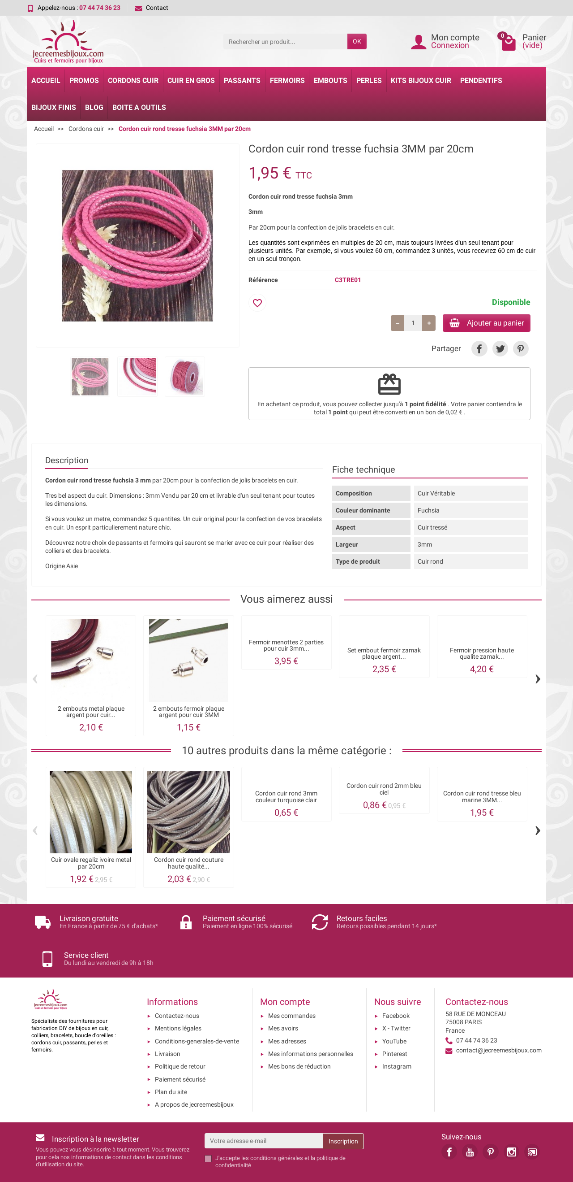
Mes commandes (292, 986)
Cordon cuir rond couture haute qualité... (188, 864)
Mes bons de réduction (299, 1037)
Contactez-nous (177, 986)
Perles (369, 80)
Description (66, 461)
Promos (84, 80)
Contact (151, 7)
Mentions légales (178, 999)
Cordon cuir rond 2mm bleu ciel (384, 790)
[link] (479, 349)
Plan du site (171, 1062)
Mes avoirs (283, 999)
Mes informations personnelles (310, 1024)
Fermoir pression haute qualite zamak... (482, 654)
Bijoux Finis (53, 107)
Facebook (396, 986)
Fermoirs (287, 80)
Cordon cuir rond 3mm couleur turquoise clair (286, 798)
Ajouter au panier (482, 323)
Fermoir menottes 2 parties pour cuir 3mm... (286, 646)
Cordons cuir (133, 80)
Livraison (167, 1024)
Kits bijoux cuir (421, 80)
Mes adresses (287, 1011)
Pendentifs (481, 80)
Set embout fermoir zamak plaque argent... (384, 654)
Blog (94, 107)
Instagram (396, 1037)
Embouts (330, 80)
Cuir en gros (191, 80)
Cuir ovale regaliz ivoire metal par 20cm (91, 864)
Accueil (45, 80)
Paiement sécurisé (180, 1049)
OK (357, 41)
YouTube (394, 1011)
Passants (242, 80)
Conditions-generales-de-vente (197, 1011)
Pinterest (394, 1024)
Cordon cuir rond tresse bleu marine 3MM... (482, 798)
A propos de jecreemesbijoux (194, 1075)
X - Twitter (396, 999)
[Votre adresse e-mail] (264, 1111)
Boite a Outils (139, 107)
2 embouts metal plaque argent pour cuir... (91, 713)
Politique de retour (180, 1037)
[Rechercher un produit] (285, 41)
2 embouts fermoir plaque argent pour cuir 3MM (188, 713)
